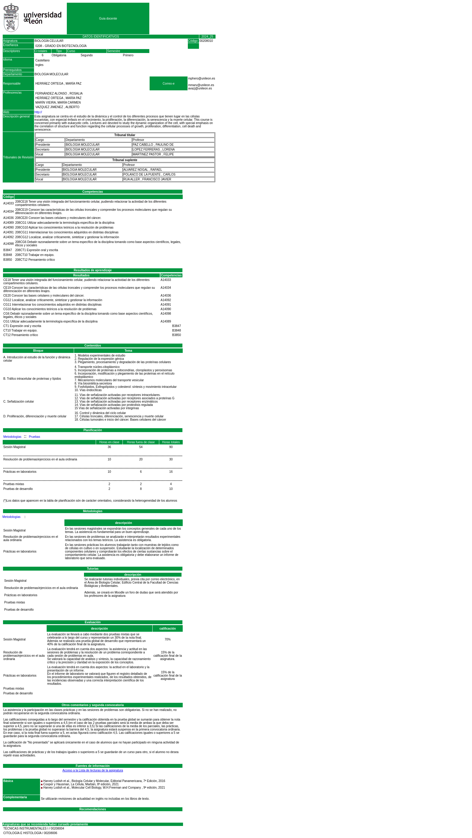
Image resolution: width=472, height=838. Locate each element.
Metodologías (12, 436)
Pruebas (34, 436)
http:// (38, 112)
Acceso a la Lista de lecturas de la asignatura (92, 770)
